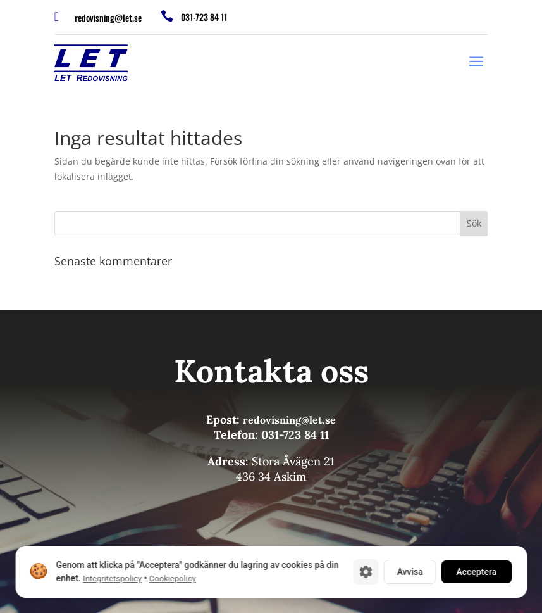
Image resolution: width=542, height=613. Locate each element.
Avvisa (409, 572)
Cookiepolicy (172, 578)
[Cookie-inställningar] (365, 572)
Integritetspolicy (112, 578)
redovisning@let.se (108, 17)
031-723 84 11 (204, 16)
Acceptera (476, 572)
